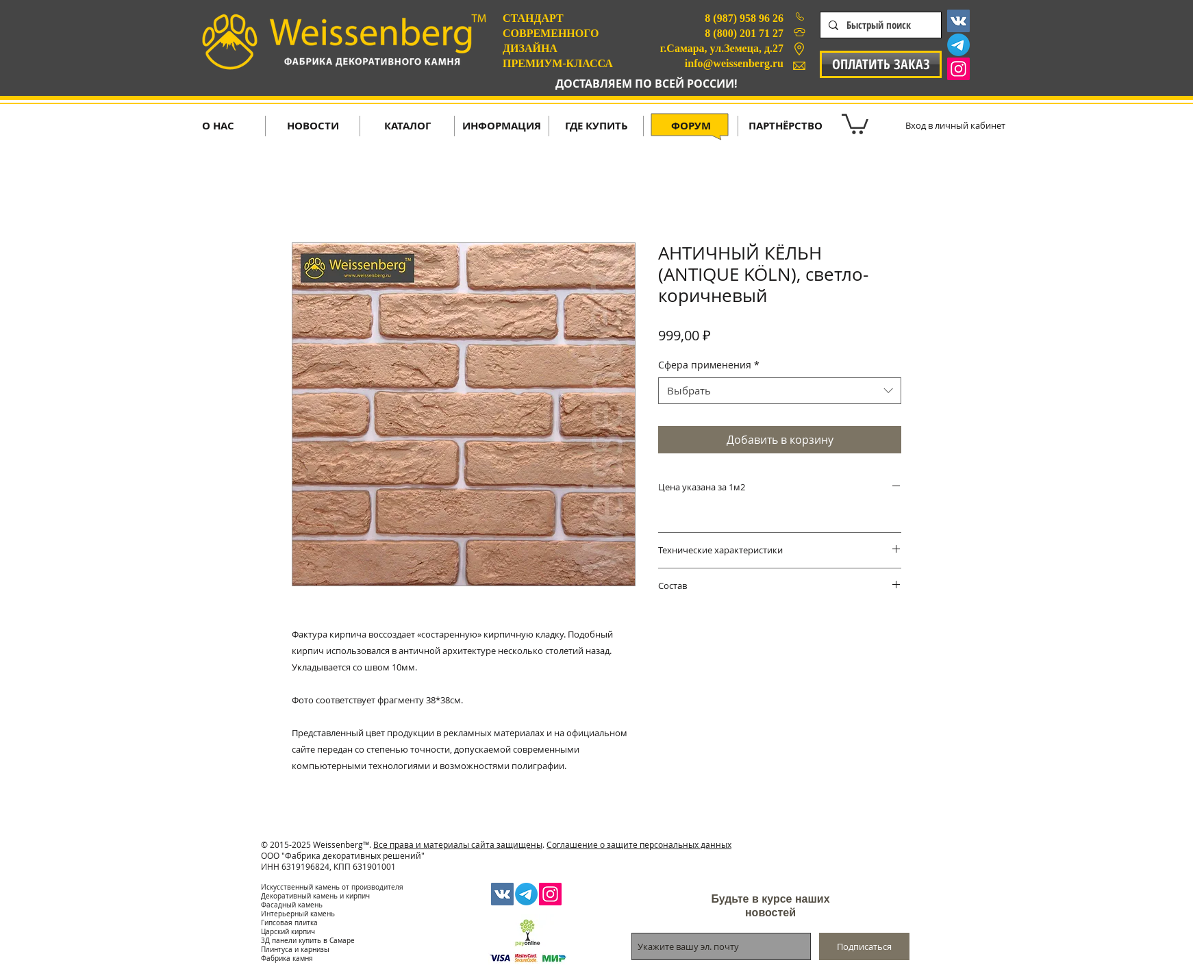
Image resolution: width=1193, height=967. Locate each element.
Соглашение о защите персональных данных (639, 844)
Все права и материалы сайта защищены (457, 844)
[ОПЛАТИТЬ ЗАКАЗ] (881, 64)
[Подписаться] (864, 946)
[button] (855, 123)
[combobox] (779, 390)
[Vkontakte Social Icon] (958, 21)
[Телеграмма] (958, 45)
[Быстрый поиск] (879, 25)
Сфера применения (708, 364)
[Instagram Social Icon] (958, 69)
